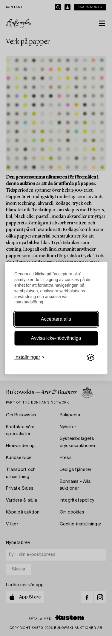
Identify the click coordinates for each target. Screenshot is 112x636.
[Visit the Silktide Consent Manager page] (90, 357)
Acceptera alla (56, 319)
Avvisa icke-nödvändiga (56, 338)
